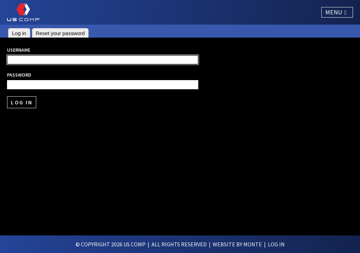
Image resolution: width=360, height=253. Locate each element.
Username (18, 50)
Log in (19, 33)
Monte (252, 244)
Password (19, 75)
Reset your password (60, 33)
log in (276, 244)
